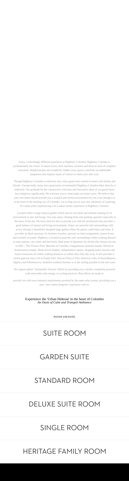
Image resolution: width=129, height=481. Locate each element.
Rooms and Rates (64, 317)
